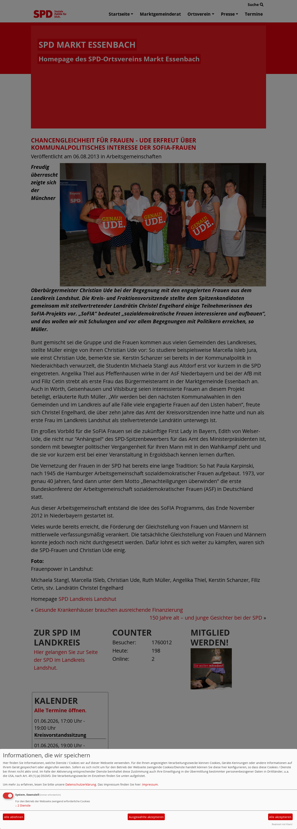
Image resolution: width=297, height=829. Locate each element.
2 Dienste (23, 805)
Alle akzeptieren (280, 817)
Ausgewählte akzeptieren (146, 817)
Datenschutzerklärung (80, 784)
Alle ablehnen (13, 817)
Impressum (150, 784)
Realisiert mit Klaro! (282, 824)
